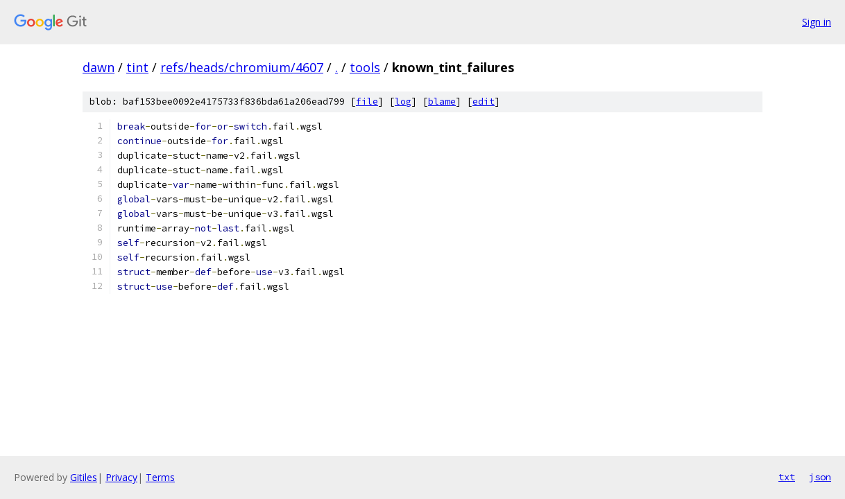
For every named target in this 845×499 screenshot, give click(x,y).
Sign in (816, 21)
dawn (98, 67)
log (403, 101)
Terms (160, 477)
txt (786, 477)
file (367, 101)
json (820, 477)
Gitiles (83, 477)
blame (442, 101)
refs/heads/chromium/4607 (241, 67)
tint (137, 67)
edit (483, 101)
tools (365, 67)
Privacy (121, 477)
